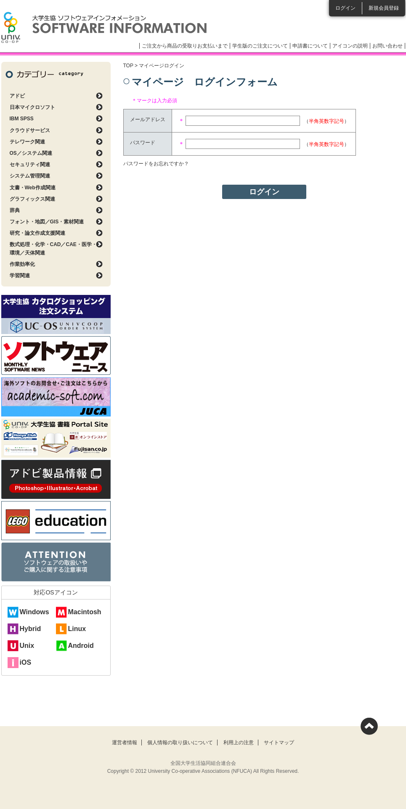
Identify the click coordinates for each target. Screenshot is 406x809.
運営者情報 (124, 742)
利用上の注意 (238, 742)
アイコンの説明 (350, 46)
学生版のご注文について (260, 46)
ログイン (345, 8)
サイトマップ (279, 742)
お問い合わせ (387, 46)
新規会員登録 (384, 8)
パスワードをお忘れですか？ (156, 164)
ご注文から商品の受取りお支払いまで (185, 46)
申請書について (310, 46)
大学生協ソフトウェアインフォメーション (104, 27)
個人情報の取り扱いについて (180, 742)
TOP (128, 66)
